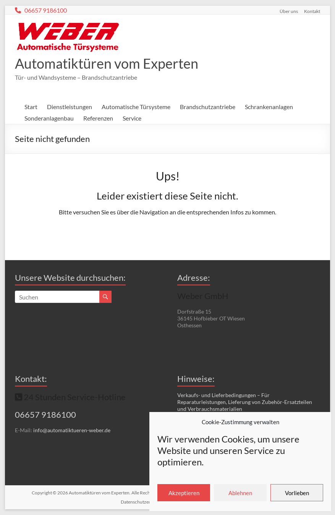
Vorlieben (297, 492)
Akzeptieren (183, 492)
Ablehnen (240, 492)
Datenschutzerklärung (143, 502)
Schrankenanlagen (269, 106)
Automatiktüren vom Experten (106, 63)
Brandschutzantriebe (207, 106)
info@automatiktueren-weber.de (71, 430)
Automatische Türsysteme (136, 106)
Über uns (289, 11)
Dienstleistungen (69, 106)
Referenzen (98, 118)
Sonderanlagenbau (49, 118)
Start (30, 106)
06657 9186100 (44, 10)
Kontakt (312, 11)
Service (132, 118)
